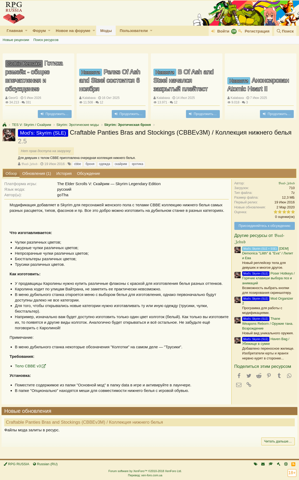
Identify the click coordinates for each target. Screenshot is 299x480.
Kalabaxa (89, 98)
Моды (106, 30)
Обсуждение (88, 173)
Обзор (11, 173)
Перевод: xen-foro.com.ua (145, 475)
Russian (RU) (45, 464)
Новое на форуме (73, 30)
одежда (104, 164)
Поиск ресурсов (45, 40)
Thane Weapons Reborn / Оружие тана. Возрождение (266, 323)
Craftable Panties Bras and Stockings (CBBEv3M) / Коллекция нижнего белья (85, 422)
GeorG (13, 98)
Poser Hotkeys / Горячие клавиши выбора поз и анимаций (267, 278)
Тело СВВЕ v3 (29, 366)
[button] (26, 30)
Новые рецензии (16, 40)
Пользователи (134, 30)
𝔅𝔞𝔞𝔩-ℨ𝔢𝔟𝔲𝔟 (29, 164)
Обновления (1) (36, 173)
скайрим (121, 164)
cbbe (77, 164)
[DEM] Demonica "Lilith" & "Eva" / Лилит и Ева (266, 253)
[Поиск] (285, 31)
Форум (39, 30)
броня (90, 164)
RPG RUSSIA (16, 464)
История (64, 173)
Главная (15, 30)
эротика (137, 164)
